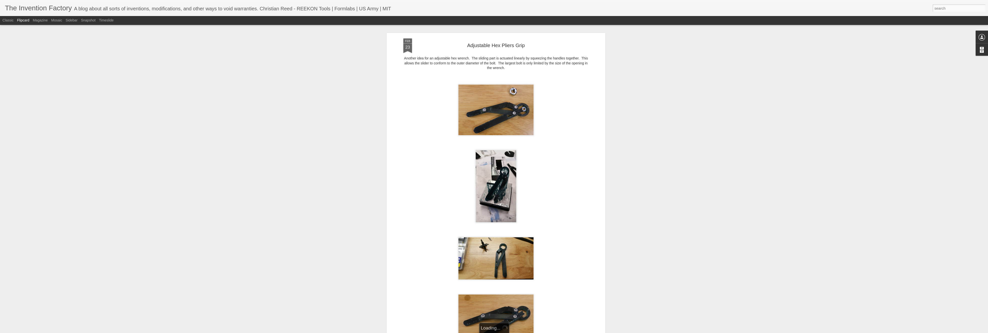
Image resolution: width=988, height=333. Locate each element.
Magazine (40, 20)
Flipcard (23, 20)
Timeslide (106, 20)
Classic (8, 20)
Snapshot (88, 20)
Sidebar (72, 20)
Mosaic (56, 20)
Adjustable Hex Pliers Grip (496, 45)
